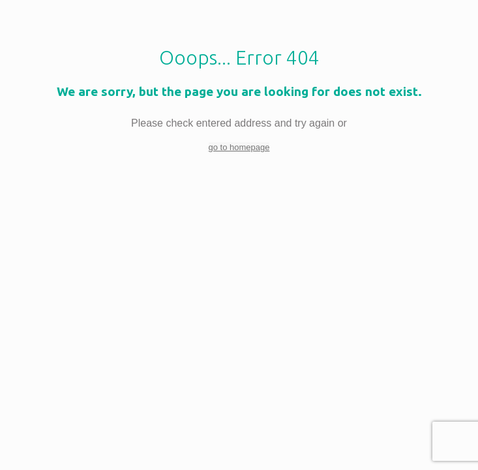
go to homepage (239, 147)
